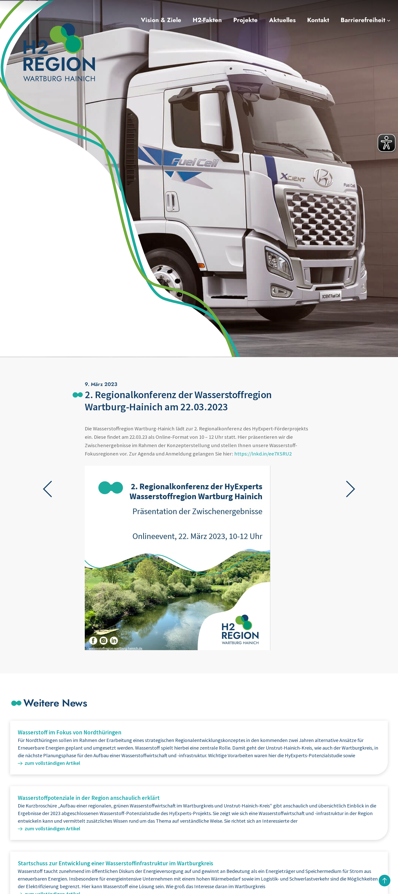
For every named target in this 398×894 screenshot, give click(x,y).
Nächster (350, 489)
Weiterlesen (199, 747)
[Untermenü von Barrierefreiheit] (388, 20)
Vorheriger (47, 489)
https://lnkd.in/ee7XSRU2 (263, 453)
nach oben (384, 880)
